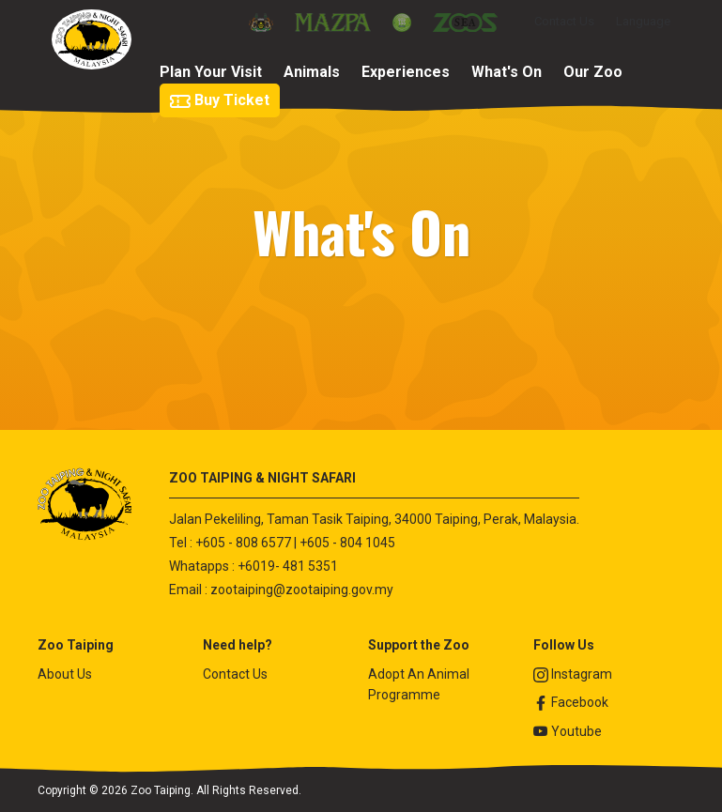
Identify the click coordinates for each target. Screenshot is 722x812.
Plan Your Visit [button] (211, 72)
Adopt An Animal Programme (418, 684)
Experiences (405, 72)
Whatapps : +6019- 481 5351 (253, 566)
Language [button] (643, 21)
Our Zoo (592, 72)
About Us (65, 674)
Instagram (572, 674)
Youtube (567, 731)
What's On (506, 72)
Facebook (570, 703)
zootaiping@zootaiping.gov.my (301, 589)
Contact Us (564, 21)
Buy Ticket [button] (219, 100)
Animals (312, 72)
